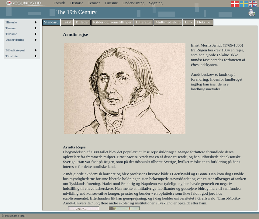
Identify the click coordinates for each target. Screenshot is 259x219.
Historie (76, 3)
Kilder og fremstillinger (112, 22)
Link (188, 22)
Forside (60, 3)
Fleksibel (204, 22)
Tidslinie (11, 56)
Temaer (94, 3)
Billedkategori (15, 50)
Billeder (82, 22)
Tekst (67, 22)
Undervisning (134, 3)
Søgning (155, 3)
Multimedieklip (168, 22)
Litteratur (143, 22)
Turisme (111, 3)
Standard (51, 22)
